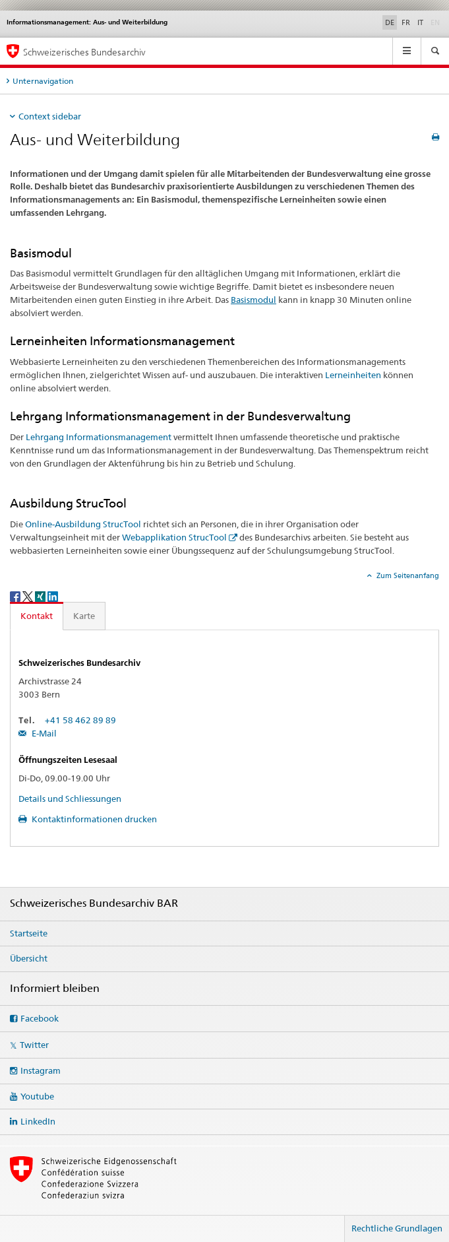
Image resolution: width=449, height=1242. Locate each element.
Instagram (40, 1070)
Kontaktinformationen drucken (93, 819)
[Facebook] (16, 596)
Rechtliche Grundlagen (396, 1228)
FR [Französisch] (406, 22)
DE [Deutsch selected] (389, 22)
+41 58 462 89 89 (80, 720)
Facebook (39, 1018)
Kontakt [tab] (36, 615)
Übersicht (28, 958)
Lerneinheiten (353, 375)
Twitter (34, 1044)
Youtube (37, 1096)
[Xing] (41, 596)
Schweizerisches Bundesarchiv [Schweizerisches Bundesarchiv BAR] (84, 51)
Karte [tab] (84, 615)
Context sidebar (49, 116)
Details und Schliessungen (69, 798)
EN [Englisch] (436, 21)
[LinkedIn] (52, 596)
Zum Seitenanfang (406, 575)
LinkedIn (37, 1121)
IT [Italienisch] (420, 22)
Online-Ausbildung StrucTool (83, 524)
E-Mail (43, 733)
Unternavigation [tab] (43, 81)
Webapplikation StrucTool (174, 537)
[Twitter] (28, 596)
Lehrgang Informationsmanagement (98, 437)
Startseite (28, 933)
